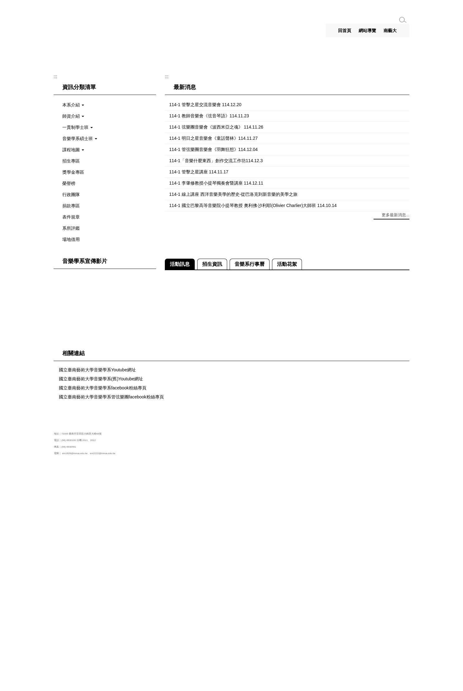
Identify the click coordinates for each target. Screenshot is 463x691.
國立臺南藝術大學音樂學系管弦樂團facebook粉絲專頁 (111, 622)
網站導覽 (367, 30)
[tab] (222, 274)
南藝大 (390, 30)
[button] (63, 173)
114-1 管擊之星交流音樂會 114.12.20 (205, 329)
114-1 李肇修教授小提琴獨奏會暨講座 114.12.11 (216, 408)
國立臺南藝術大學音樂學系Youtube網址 (97, 595)
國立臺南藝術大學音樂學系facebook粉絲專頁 (102, 613)
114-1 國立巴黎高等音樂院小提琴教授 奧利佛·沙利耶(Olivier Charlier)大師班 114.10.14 (253, 430)
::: (328, 30)
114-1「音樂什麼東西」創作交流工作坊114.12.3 (216, 385)
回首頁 (344, 30)
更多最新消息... (395, 440)
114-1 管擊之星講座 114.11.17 (198, 397)
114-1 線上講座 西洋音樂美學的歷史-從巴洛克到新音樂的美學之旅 (233, 419)
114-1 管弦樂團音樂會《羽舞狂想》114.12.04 (213, 374)
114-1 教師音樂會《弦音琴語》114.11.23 (209, 341)
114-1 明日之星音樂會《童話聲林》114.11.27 (213, 363)
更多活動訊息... (395, 536)
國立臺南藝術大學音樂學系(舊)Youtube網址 (101, 604)
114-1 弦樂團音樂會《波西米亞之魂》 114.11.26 (216, 352)
